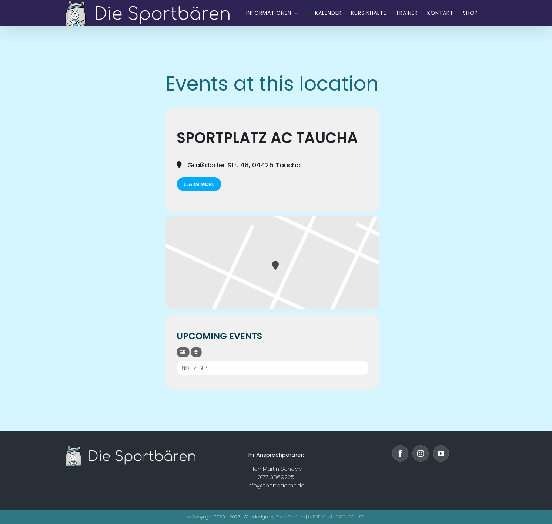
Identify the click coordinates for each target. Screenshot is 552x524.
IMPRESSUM (320, 517)
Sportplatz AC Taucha (267, 137)
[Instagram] (420, 453)
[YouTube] (441, 453)
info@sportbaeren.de (276, 485)
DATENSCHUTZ (350, 517)
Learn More (198, 184)
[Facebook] (400, 453)
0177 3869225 (276, 477)
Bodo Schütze (290, 517)
